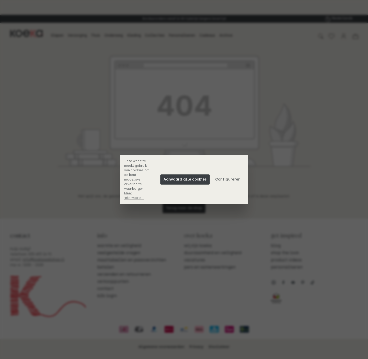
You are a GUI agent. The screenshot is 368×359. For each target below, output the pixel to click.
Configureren (227, 179)
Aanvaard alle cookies (185, 179)
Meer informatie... (134, 196)
